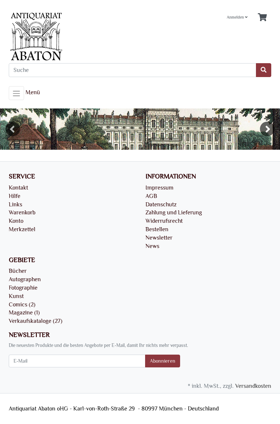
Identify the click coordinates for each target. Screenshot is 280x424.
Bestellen (156, 229)
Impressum (159, 187)
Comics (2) (22, 304)
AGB (151, 196)
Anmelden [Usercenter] (237, 17)
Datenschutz (160, 204)
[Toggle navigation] (16, 93)
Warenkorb (22, 212)
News (152, 246)
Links (15, 204)
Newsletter (158, 237)
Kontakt (18, 187)
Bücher (18, 271)
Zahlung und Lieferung (173, 212)
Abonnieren (162, 361)
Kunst (16, 296)
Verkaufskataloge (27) (35, 321)
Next (267, 129)
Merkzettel (22, 229)
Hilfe (14, 196)
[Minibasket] (262, 17)
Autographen (25, 279)
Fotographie (23, 287)
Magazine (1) (24, 312)
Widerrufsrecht (164, 221)
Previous (12, 129)
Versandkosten (253, 386)
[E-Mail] (77, 361)
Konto (16, 221)
